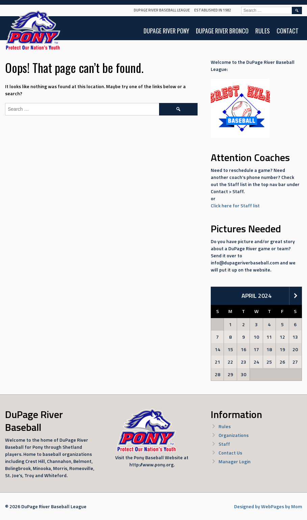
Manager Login (235, 461)
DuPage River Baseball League (162, 10)
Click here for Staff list (235, 205)
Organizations (234, 435)
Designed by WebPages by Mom (268, 506)
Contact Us (230, 452)
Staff (224, 443)
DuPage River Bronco (222, 30)
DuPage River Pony (166, 30)
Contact (288, 30)
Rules (262, 30)
